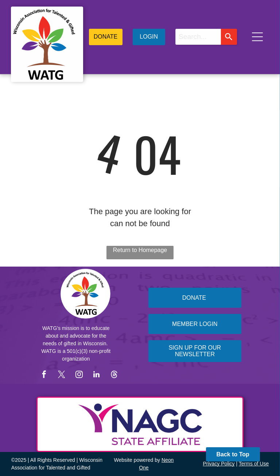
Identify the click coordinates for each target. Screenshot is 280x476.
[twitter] (61, 375)
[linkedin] (96, 375)
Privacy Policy (218, 464)
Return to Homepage (140, 250)
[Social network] (114, 375)
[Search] (229, 37)
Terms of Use (254, 464)
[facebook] (44, 375)
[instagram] (79, 375)
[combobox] (198, 37)
